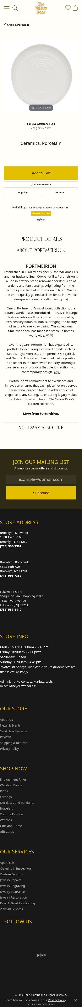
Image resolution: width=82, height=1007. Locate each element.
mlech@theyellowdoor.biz (18, 686)
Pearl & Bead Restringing (17, 903)
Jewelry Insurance (12, 892)
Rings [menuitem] (4, 791)
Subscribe (41, 493)
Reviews (5, 737)
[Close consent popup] (75, 1000)
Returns (59, 192)
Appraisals (7, 863)
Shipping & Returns (13, 743)
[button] (15, 8)
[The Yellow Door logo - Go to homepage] (41, 8)
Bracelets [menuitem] (6, 808)
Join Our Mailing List (41, 462)
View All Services (11, 909)
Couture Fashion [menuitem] (11, 814)
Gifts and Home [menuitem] (11, 826)
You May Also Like (41, 428)
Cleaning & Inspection (15, 868)
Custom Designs (11, 874)
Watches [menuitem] (6, 820)
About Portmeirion (41, 250)
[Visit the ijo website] (41, 955)
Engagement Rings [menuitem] (13, 779)
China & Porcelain (18, 24)
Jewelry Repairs (10, 880)
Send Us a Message (13, 731)
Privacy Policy (9, 749)
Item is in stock (41, 213)
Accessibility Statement (55, 983)
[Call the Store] (10, 546)
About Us (6, 720)
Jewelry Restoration (13, 897)
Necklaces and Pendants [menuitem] (17, 803)
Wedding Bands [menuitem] (11, 785)
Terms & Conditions (24, 983)
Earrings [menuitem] (6, 797)
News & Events (10, 725)
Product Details (41, 239)
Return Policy (30, 976)
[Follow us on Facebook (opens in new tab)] (18, 930)
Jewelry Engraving (12, 886)
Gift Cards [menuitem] (7, 832)
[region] (41, 76)
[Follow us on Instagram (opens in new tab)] (8, 930)
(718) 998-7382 (41, 128)
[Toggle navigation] (6, 8)
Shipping (23, 192)
